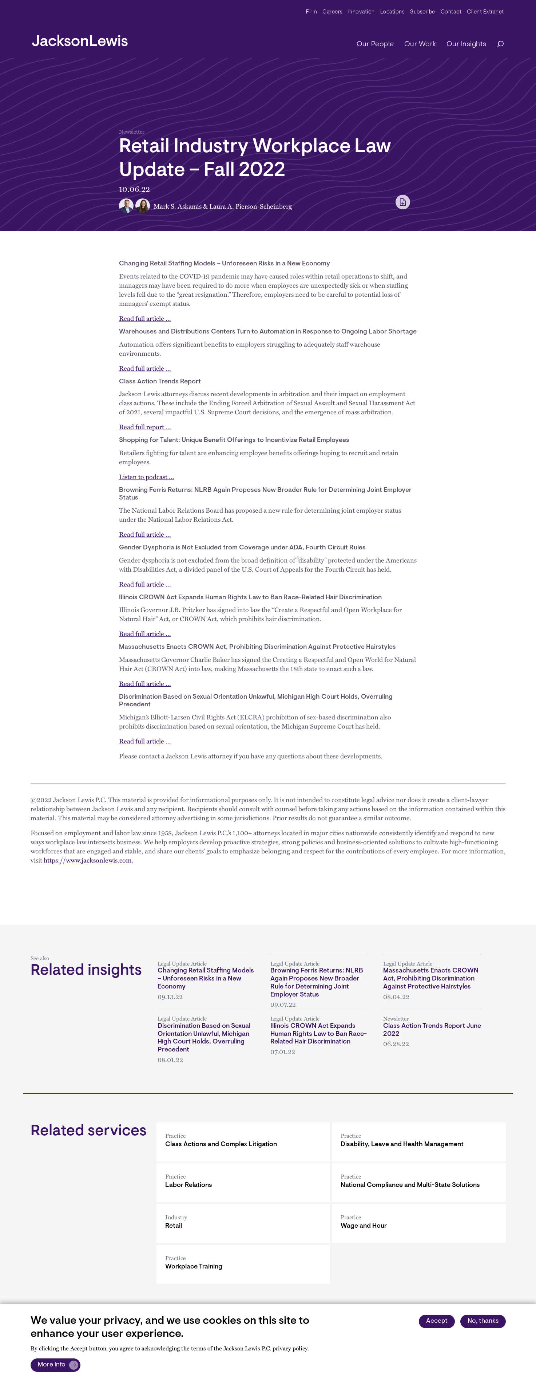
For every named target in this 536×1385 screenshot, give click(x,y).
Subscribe (422, 12)
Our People (375, 44)
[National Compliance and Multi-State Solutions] (418, 1182)
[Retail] (243, 1223)
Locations (392, 12)
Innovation (361, 12)
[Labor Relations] (243, 1182)
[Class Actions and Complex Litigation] (243, 1141)
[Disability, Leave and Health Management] (418, 1141)
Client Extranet (485, 12)
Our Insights (466, 44)
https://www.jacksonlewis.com (88, 860)
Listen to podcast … (146, 476)
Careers (332, 12)
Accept (437, 1321)
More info (51, 1365)
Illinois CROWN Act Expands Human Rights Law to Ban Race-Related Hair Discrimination (318, 1034)
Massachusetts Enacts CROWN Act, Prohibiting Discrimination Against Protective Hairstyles (431, 979)
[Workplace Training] (243, 1264)
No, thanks (483, 1321)
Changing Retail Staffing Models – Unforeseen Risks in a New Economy (206, 979)
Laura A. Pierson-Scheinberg (250, 206)
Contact (451, 12)
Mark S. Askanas (178, 206)
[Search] (496, 44)
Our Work (420, 44)
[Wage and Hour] (418, 1223)
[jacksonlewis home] (80, 38)
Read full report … (145, 426)
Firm (311, 12)
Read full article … (145, 318)
